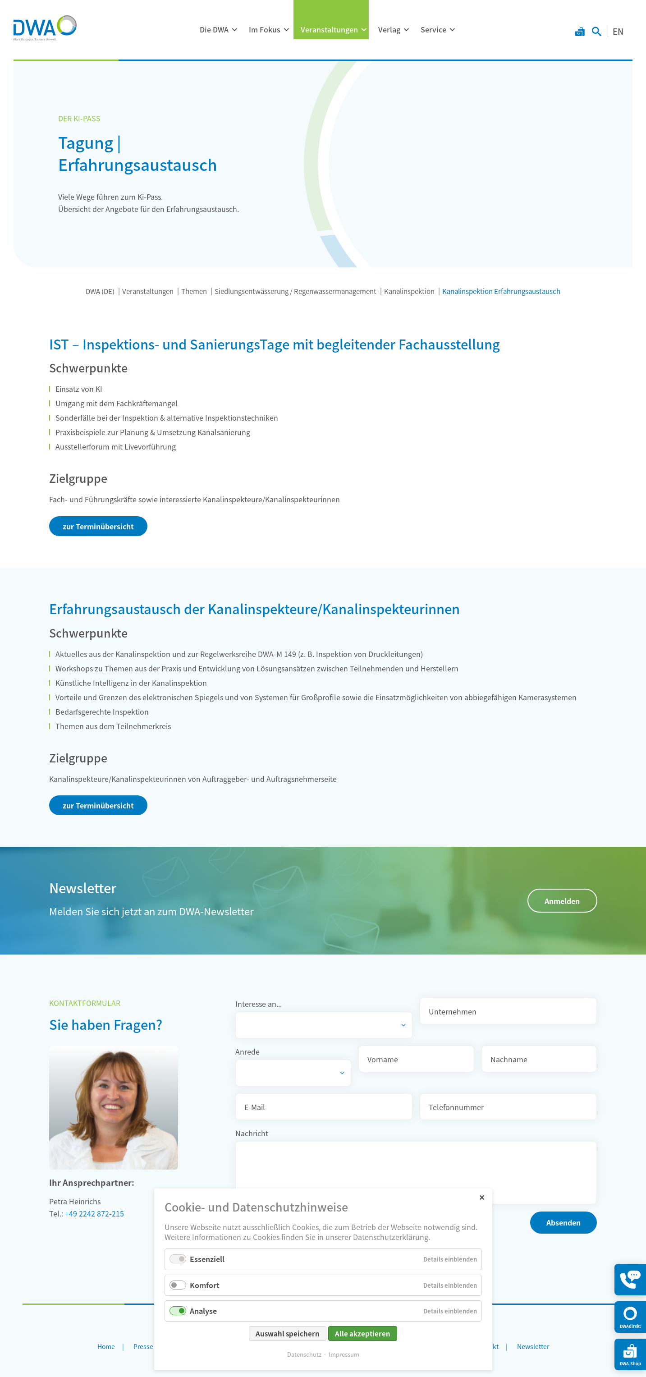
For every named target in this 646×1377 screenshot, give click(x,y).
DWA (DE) (100, 291)
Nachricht (251, 1133)
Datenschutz (304, 1354)
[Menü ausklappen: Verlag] (406, 29)
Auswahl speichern (288, 1333)
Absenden (563, 1222)
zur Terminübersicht (98, 526)
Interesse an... (258, 1003)
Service (433, 29)
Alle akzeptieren (362, 1333)
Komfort (205, 1285)
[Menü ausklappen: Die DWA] (234, 29)
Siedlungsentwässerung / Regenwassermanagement (295, 291)
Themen (194, 291)
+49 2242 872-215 (94, 1213)
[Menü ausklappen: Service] (452, 29)
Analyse (203, 1310)
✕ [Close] (482, 1197)
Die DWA (214, 29)
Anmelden (562, 900)
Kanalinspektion (409, 291)
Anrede (247, 1051)
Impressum (344, 1354)
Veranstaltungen (329, 29)
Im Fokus (264, 29)
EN (618, 31)
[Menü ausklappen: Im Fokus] (286, 29)
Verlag (389, 29)
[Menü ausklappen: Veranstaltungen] (363, 29)
